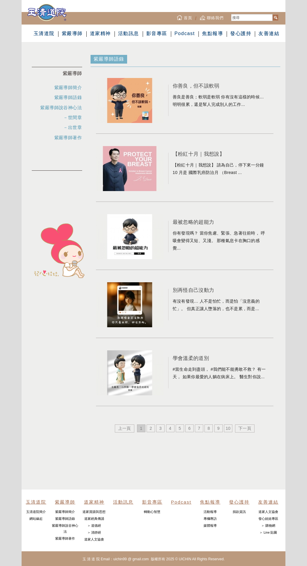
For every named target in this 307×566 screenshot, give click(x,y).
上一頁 (124, 428)
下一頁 (244, 428)
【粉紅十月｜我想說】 (199, 154)
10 (228, 428)
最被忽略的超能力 (193, 222)
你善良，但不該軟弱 (196, 86)
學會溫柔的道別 (191, 358)
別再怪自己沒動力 (193, 290)
